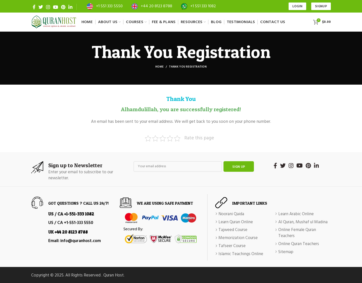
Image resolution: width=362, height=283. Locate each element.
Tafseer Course (232, 246)
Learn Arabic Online (296, 214)
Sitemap (285, 252)
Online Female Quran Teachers (297, 233)
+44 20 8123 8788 (156, 6)
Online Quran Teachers (298, 244)
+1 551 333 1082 (203, 6)
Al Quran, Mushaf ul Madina (303, 222)
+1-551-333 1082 (79, 213)
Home (159, 67)
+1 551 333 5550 (109, 6)
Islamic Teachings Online (240, 254)
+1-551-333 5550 (78, 222)
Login (297, 6)
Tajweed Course (232, 230)
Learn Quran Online (235, 222)
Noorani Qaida (231, 214)
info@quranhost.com (80, 241)
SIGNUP (321, 6)
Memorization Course (238, 238)
